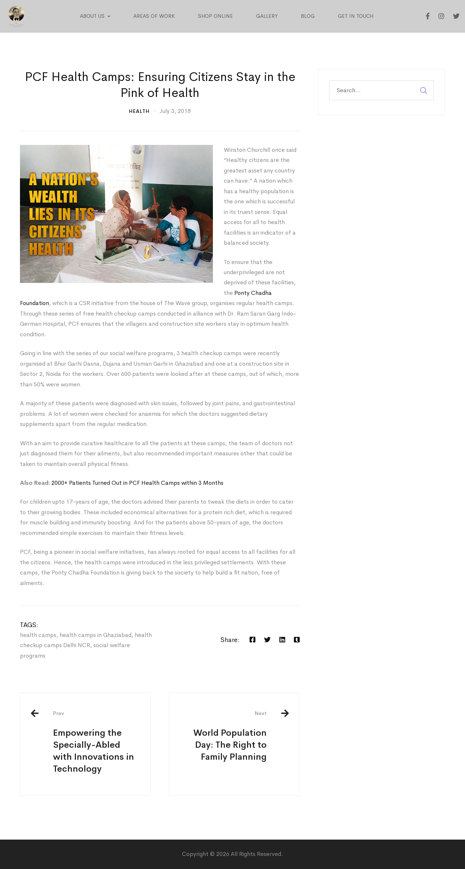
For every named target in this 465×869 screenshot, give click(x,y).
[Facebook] (427, 16)
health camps (38, 635)
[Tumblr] (296, 639)
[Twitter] (456, 16)
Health (139, 111)
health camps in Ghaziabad (96, 635)
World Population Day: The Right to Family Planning (223, 736)
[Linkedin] (282, 639)
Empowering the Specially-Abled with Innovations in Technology (96, 742)
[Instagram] (441, 16)
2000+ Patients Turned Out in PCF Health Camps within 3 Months (137, 483)
